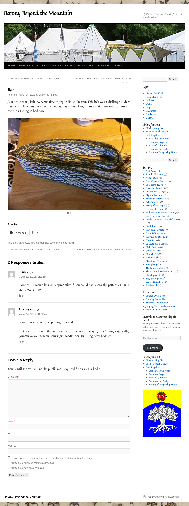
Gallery (118, 65)
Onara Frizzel (152, 250)
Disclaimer (151, 114)
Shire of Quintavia (158, 145)
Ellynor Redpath (154, 195)
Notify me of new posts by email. (27, 468)
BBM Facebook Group (157, 131)
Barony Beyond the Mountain (38, 13)
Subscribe (153, 347)
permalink (69, 242)
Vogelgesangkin (153, 278)
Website (12, 446)
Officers (69, 65)
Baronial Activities (51, 65)
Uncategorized (40, 242)
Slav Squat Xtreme (155, 261)
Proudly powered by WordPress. (163, 496)
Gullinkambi (152, 226)
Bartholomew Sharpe (156, 181)
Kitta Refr (151, 240)
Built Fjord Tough (154, 185)
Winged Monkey (154, 282)
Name (11, 421)
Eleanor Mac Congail (156, 191)
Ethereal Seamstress (155, 198)
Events (81, 65)
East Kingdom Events (159, 138)
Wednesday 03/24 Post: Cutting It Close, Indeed (34, 78)
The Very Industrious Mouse (160, 271)
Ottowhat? (151, 254)
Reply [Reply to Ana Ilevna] (21, 341)
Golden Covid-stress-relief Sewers (163, 219)
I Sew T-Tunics (153, 233)
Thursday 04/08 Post (157, 302)
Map (91, 65)
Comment (13, 377)
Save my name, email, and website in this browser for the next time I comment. (53, 458)
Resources (104, 65)
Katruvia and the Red (156, 237)
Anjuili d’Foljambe (154, 174)
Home (11, 65)
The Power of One (154, 268)
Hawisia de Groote (155, 230)
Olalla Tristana (153, 247)
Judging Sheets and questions (160, 306)
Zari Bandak (151, 285)
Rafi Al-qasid (152, 257)
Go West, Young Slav (156, 216)
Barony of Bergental (158, 142)
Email (11, 433)
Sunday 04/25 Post (155, 296)
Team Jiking (151, 264)
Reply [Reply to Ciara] (21, 295)
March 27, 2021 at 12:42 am (33, 314)
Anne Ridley (152, 178)
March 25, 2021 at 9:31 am (32, 277)
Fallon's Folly (152, 202)
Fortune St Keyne (154, 209)
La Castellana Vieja (155, 243)
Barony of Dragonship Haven (163, 152)
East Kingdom (153, 135)
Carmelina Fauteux (48, 94)
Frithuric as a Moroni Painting (161, 212)
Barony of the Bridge (159, 149)
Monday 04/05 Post (156, 309)
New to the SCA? (28, 65)
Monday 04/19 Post (156, 299)
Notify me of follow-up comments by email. (32, 463)
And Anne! (151, 171)
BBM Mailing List (155, 128)
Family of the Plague (155, 205)
